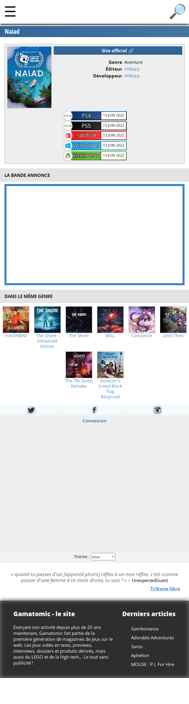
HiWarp (132, 69)
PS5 (86, 125)
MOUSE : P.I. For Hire (152, 664)
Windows (86, 145)
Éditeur (114, 69)
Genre (115, 62)
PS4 (86, 115)
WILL (110, 335)
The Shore (79, 335)
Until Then (173, 335)
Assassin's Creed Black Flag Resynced (110, 388)
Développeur (107, 76)
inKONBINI (16, 335)
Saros (136, 646)
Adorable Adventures (152, 637)
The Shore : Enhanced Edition (47, 341)
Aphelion (140, 655)
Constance (141, 335)
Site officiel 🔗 (118, 50)
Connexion (94, 421)
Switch (86, 135)
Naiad (12, 31)
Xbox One (86, 155)
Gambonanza (144, 629)
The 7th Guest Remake (79, 383)
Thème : (94, 556)
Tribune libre (165, 589)
